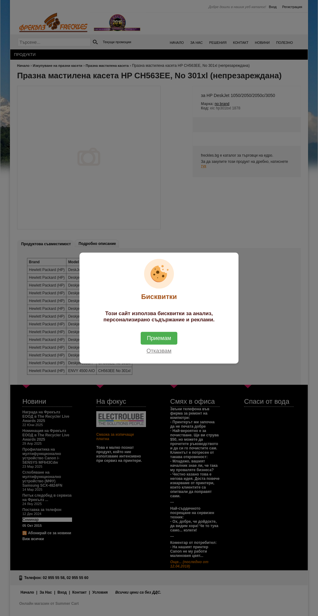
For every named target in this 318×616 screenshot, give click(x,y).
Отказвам (159, 350)
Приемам (159, 338)
